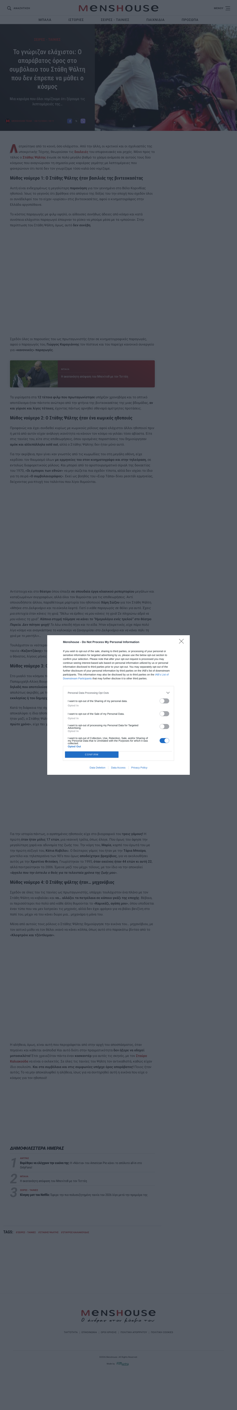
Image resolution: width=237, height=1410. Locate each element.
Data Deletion (97, 767)
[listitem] (118, 693)
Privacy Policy (139, 767)
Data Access (118, 767)
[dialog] (118, 705)
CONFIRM (92, 754)
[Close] (182, 642)
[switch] (164, 700)
